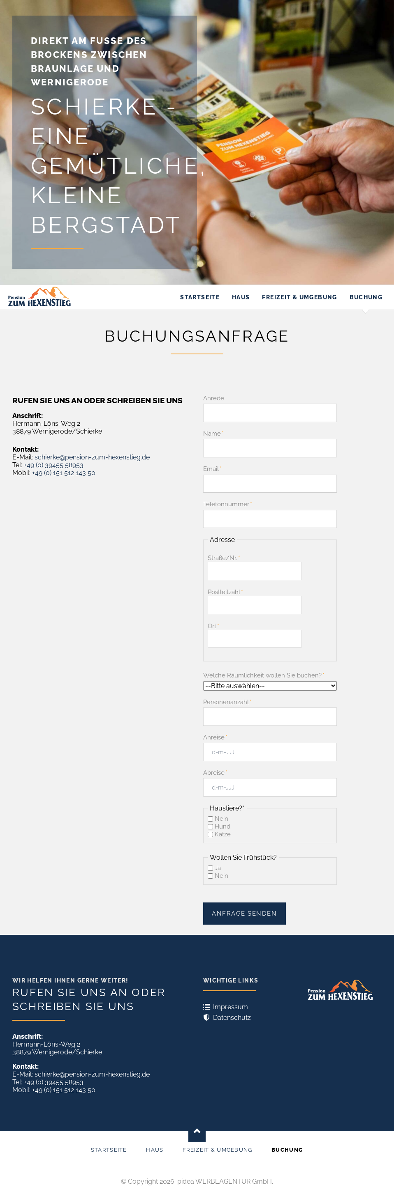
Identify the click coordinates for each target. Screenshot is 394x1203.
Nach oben (197, 1131)
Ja (218, 867)
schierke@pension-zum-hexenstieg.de (92, 457)
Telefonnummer (227, 503)
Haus (241, 297)
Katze (223, 834)
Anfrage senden (244, 913)
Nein (221, 818)
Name (217, 433)
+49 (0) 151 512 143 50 (63, 473)
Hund (222, 826)
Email (217, 468)
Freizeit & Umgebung (299, 297)
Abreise (217, 772)
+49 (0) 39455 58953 (53, 465)
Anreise (217, 737)
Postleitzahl (225, 591)
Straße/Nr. (224, 557)
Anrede (213, 398)
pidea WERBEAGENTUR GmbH (224, 1181)
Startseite (200, 297)
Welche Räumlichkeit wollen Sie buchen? (263, 675)
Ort (213, 625)
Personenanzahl (227, 701)
